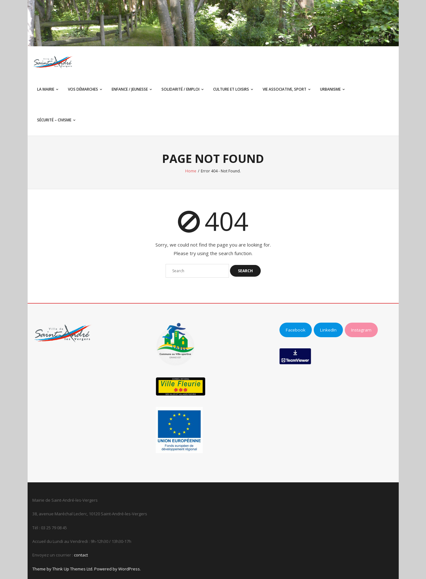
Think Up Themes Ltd (72, 569)
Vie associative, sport (284, 89)
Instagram (361, 330)
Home (190, 171)
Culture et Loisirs (231, 89)
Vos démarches (83, 89)
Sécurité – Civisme (54, 120)
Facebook (295, 330)
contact (81, 555)
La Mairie (45, 89)
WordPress (129, 569)
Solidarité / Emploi (180, 89)
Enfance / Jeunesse (130, 89)
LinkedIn (328, 330)
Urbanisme (330, 89)
